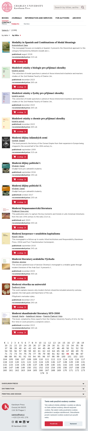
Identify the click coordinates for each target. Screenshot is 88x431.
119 (11, 362)
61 (39, 351)
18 (78, 342)
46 (48, 348)
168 (53, 370)
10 (40, 342)
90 (15, 356)
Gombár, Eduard (18, 140)
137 (35, 364)
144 (77, 364)
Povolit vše (53, 424)
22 (15, 345)
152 (41, 367)
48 (58, 348)
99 (58, 356)
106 (17, 359)
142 (65, 364)
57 (20, 351)
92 (25, 356)
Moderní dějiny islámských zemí (29, 137)
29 (48, 345)
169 (59, 370)
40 (20, 348)
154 (53, 367)
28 (44, 345)
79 (44, 353)
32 (63, 345)
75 (25, 353)
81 (53, 353)
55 (11, 351)
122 (29, 362)
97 (48, 356)
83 (63, 353)
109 (35, 359)
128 (65, 362)
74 (20, 353)
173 (83, 370)
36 (82, 345)
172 (77, 370)
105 (11, 359)
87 (82, 353)
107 (23, 359)
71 (6, 353)
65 (58, 351)
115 (71, 359)
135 (23, 364)
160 (5, 370)
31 (58, 345)
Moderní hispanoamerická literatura (32, 208)
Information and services (38, 18)
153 (47, 367)
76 (30, 353)
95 (39, 356)
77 (34, 353)
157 (71, 367)
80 (48, 353)
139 (47, 364)
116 (77, 359)
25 (30, 345)
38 (11, 348)
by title (16, 35)
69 (77, 351)
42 (30, 348)
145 (83, 364)
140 (53, 364)
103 (81, 356)
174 (42, 373)
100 (63, 356)
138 (41, 364)
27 (39, 345)
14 (59, 342)
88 (6, 356)
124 (41, 362)
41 (25, 348)
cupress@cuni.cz (18, 414)
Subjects (15, 24)
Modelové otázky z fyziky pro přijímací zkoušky (38, 93)
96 (44, 356)
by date (6, 35)
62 (44, 351)
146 (5, 367)
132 (5, 364)
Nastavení (73, 424)
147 (11, 367)
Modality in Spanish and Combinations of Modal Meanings (44, 42)
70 (82, 351)
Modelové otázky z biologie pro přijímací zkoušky (39, 67)
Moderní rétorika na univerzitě (29, 284)
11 (45, 342)
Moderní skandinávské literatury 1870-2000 (36, 313)
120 (17, 362)
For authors (62, 18)
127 (59, 362)
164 (29, 370)
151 (35, 367)
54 (6, 351)
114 (65, 359)
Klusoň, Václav (18, 236)
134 (17, 364)
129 (71, 362)
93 (29, 356)
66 (63, 351)
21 (11, 345)
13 (54, 342)
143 (71, 364)
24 (25, 345)
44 (39, 348)
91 (20, 356)
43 (34, 348)
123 (35, 362)
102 (75, 356)
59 (30, 351)
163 (23, 370)
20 (6, 345)
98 (53, 356)
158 (77, 367)
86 (77, 353)
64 (53, 351)
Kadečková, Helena (33, 316)
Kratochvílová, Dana (20, 45)
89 (10, 356)
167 (47, 370)
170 (65, 370)
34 (72, 345)
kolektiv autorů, (18, 70)
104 (5, 359)
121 (23, 362)
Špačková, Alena (18, 287)
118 (5, 362)
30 (53, 345)
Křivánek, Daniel (18, 166)
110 (41, 359)
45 (44, 348)
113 (59, 359)
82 (58, 353)
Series (27, 24)
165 (35, 370)
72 (11, 353)
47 (53, 348)
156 (65, 367)
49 (63, 348)
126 (53, 362)
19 (82, 342)
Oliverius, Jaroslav (19, 262)
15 (64, 342)
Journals (17, 18)
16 (68, 342)
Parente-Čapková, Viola (52, 316)
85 (72, 353)
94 (34, 356)
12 (49, 342)
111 (47, 359)
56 (15, 351)
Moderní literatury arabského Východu (33, 259)
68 (72, 351)
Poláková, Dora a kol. (20, 211)
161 (11, 370)
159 (83, 367)
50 (67, 348)
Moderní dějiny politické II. (27, 185)
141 (59, 364)
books (5, 18)
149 (23, 367)
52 (77, 348)
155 (59, 367)
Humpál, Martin (18, 316)
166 (41, 370)
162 (17, 370)
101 (69, 356)
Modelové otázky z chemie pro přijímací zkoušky (38, 118)
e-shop (20, 61)
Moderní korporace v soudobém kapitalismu (36, 233)
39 (15, 348)
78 (39, 353)
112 (53, 359)
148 (17, 367)
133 (11, 364)
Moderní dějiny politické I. (26, 163)
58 (25, 351)
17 (73, 342)
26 (34, 345)
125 (47, 362)
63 (48, 351)
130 (77, 362)
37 (6, 348)
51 (72, 348)
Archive (77, 18)
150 (29, 367)
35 (77, 345)
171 (71, 370)
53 (82, 348)
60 (34, 351)
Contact (6, 22)
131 (83, 362)
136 (29, 364)
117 (83, 359)
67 (67, 351)
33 (67, 345)
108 (29, 359)
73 (15, 353)
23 (20, 345)
